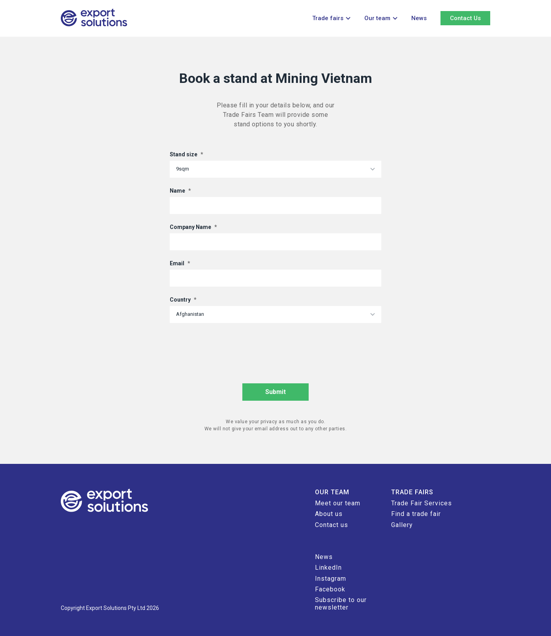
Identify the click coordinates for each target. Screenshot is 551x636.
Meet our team (337, 503)
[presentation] (230, 348)
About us (329, 514)
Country (183, 299)
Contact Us (465, 18)
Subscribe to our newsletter (341, 603)
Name (180, 191)
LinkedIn (328, 567)
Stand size (186, 154)
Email (180, 263)
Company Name (193, 227)
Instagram (330, 578)
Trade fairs (327, 18)
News (419, 18)
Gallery (402, 525)
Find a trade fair (416, 514)
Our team (377, 18)
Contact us (331, 525)
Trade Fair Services (421, 503)
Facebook (330, 589)
